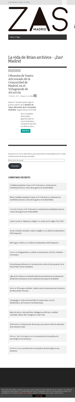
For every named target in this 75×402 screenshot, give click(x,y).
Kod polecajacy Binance (19, 264)
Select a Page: (64, 2)
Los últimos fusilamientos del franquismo (42, 243)
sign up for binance (17, 276)
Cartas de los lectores (37, 43)
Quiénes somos (17, 43)
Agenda (26, 50)
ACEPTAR (38, 396)
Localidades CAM (14, 70)
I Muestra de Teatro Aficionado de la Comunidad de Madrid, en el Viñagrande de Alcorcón (20, 84)
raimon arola (15, 221)
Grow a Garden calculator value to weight (26, 231)
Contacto (38, 50)
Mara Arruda (15, 312)
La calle (55, 43)
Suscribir (15, 166)
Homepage (14, 300)
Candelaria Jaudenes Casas (20, 185)
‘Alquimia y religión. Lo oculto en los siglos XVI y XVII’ (43, 221)
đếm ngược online (17, 243)
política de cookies (25, 393)
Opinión (14, 50)
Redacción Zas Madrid (28, 96)
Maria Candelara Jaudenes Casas (22, 197)
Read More (25, 131)
